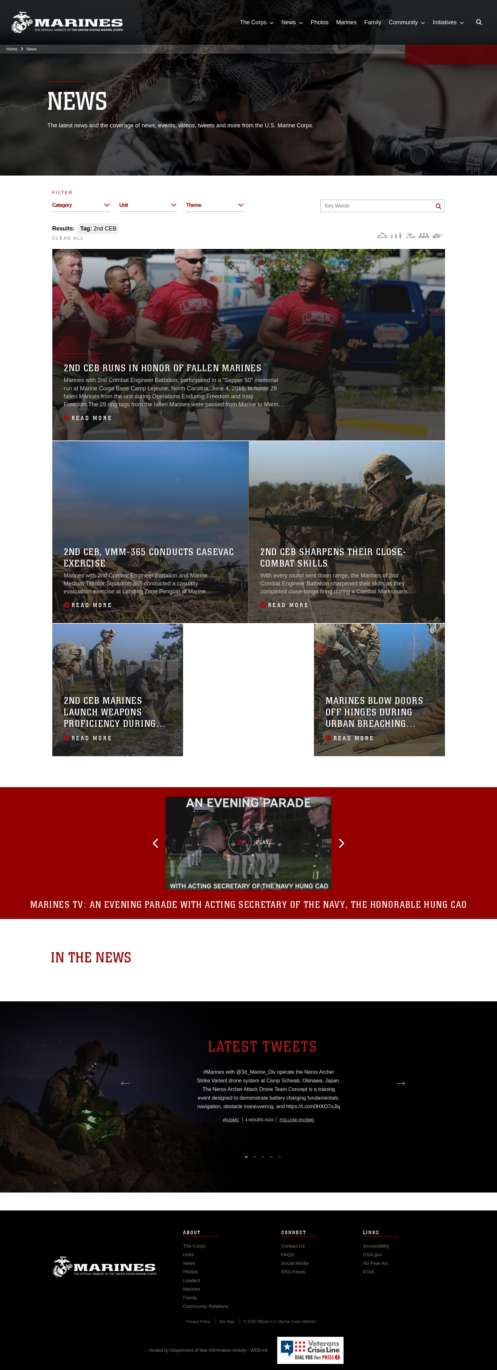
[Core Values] (410, 235)
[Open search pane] (479, 22)
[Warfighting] (438, 235)
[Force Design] (382, 235)
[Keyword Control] (382, 205)
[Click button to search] (438, 206)
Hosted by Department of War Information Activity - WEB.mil (208, 1350)
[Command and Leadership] (424, 235)
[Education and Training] (396, 235)
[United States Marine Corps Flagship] (67, 22)
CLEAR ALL (68, 238)
